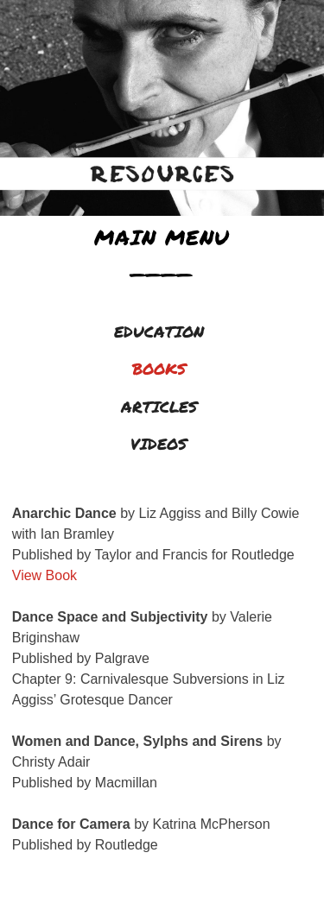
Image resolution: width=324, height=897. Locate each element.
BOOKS (159, 368)
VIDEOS (158, 444)
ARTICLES (159, 406)
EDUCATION (159, 331)
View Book (44, 575)
